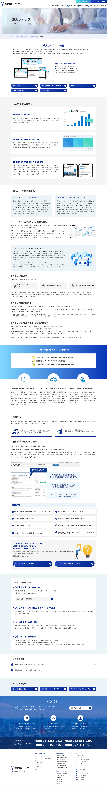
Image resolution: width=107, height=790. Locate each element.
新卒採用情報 (80, 777)
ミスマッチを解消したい (63, 755)
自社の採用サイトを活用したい (64, 767)
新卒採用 (59, 777)
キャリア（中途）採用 (62, 773)
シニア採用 (59, 781)
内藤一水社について (57, 5)
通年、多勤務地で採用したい (64, 757)
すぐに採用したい (61, 759)
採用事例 (96, 5)
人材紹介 (38, 764)
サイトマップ (25, 771)
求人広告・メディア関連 (83, 759)
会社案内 (78, 767)
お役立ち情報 (80, 755)
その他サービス (40, 766)
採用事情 (79, 757)
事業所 (79, 771)
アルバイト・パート (61, 775)
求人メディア (39, 760)
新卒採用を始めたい (61, 765)
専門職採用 (39, 762)
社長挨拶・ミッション (82, 773)
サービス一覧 (38, 756)
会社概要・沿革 (81, 769)
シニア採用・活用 (81, 761)
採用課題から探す (60, 753)
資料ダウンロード (99, 1)
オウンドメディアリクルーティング (25, 36)
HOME (12, 36)
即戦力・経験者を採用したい (64, 761)
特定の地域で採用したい (63, 763)
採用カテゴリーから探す (62, 771)
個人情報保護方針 (16, 771)
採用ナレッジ (79, 753)
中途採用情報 (80, 779)
